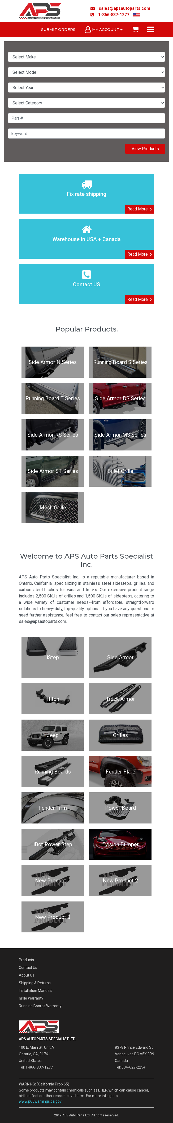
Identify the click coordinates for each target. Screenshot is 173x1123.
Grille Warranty (31, 998)
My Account (104, 29)
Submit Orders (58, 29)
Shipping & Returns (35, 983)
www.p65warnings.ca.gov (40, 1101)
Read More (139, 209)
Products (26, 960)
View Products (145, 148)
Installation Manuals (35, 990)
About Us (26, 975)
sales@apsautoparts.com (120, 8)
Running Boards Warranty (40, 1006)
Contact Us (28, 967)
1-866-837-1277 (109, 14)
